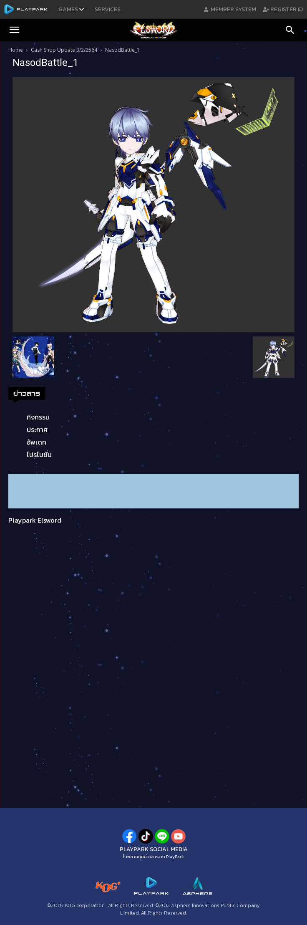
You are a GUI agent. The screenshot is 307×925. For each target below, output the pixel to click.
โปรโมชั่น (39, 455)
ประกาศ (37, 430)
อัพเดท (36, 442)
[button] (14, 30)
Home (15, 49)
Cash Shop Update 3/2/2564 (64, 49)
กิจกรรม (38, 417)
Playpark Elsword (34, 520)
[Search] (293, 30)
